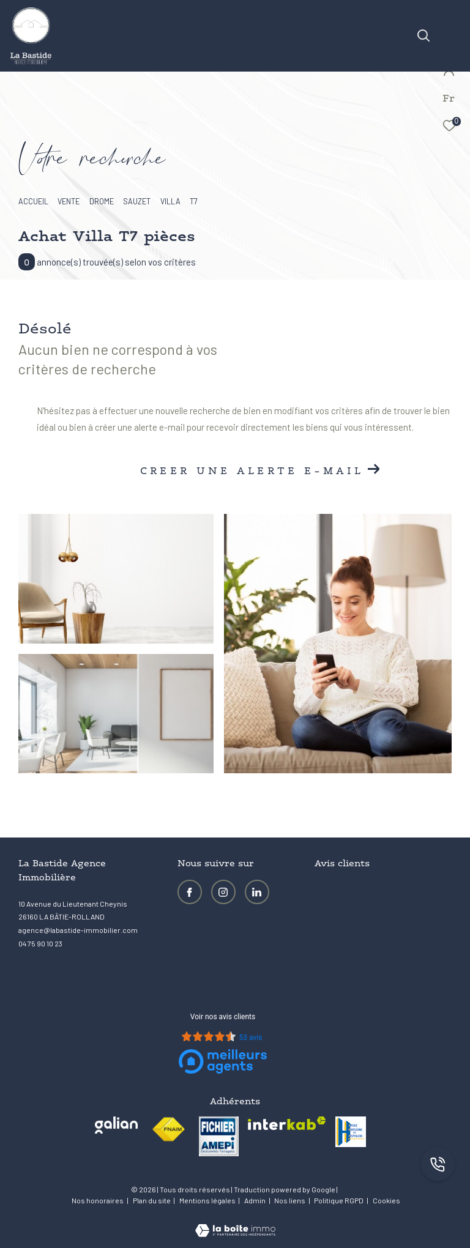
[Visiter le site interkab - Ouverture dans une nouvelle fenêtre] (287, 1123)
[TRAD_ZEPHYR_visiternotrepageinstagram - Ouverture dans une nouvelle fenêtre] (223, 892)
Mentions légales (208, 1200)
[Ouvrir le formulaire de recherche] (380, 35)
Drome (101, 201)
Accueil (33, 201)
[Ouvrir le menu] (452, 21)
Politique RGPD (339, 1200)
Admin (255, 1200)
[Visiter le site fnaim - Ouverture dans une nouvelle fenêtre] (168, 1129)
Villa (170, 201)
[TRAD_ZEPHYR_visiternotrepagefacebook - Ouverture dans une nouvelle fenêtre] (189, 892)
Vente (69, 201)
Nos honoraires (98, 1200)
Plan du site (152, 1200)
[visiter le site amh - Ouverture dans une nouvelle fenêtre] (350, 1131)
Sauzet (137, 201)
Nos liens (290, 1200)
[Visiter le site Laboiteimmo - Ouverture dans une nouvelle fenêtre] (235, 1222)
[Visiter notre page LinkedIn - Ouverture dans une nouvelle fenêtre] (257, 892)
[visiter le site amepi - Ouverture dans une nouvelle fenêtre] (219, 1136)
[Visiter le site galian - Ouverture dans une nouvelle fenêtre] (116, 1125)
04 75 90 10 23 (40, 943)
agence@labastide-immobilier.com (78, 930)
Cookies (386, 1201)
